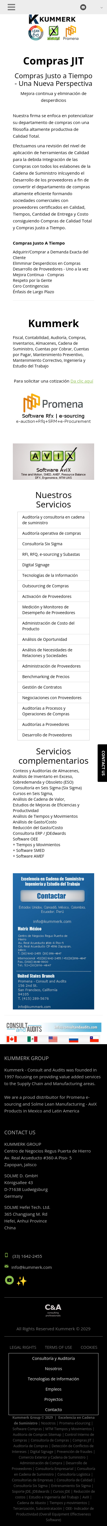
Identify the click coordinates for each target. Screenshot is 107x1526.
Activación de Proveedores (46, 596)
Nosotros (53, 1368)
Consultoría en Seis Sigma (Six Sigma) (47, 787)
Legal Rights (23, 1347)
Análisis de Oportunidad (44, 639)
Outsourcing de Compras (45, 585)
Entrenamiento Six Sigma (70, 1485)
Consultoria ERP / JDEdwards (39, 833)
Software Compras (27, 1428)
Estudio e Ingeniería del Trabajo (54, 1497)
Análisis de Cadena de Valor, (39, 799)
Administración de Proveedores (51, 666)
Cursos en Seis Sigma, (33, 793)
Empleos (54, 1389)
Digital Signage (35, 564)
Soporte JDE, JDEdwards (30, 1491)
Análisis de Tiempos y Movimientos (45, 816)
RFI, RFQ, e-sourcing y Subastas (51, 554)
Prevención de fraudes (74, 1451)
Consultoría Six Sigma (42, 543)
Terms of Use (58, 1347)
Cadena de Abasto (31, 1502)
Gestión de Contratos (42, 687)
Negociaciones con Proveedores (52, 697)
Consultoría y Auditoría (53, 1358)
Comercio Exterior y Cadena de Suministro (52, 1457)
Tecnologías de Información (53, 1379)
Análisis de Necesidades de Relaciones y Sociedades (47, 652)
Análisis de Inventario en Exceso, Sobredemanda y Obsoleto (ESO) (43, 779)
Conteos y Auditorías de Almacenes (45, 770)
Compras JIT (81, 1440)
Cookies (89, 1347)
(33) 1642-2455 (27, 1256)
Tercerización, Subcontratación (37, 1508)
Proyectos (53, 1399)
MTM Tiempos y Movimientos (68, 1428)
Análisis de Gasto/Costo (34, 822)
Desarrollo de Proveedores (47, 735)
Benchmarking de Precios (45, 676)
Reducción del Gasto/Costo (38, 827)
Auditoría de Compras (30, 1446)
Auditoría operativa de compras (51, 533)
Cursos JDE (61, 1491)
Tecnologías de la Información (50, 575)
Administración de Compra (41, 1463)
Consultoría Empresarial (54, 1468)
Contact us (103, 762)
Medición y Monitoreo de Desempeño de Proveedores (48, 609)
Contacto (53, 1409)
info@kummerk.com (31, 1267)
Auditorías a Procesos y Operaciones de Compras (45, 710)
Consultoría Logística (73, 1474)
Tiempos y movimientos (68, 1502)
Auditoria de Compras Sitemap (37, 1434)
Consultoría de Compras (50, 1440)
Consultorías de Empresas (32, 1480)
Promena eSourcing (74, 1423)
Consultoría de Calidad (74, 1480)
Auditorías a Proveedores (45, 724)
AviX (85, 1497)
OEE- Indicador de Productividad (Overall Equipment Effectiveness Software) (55, 1514)
